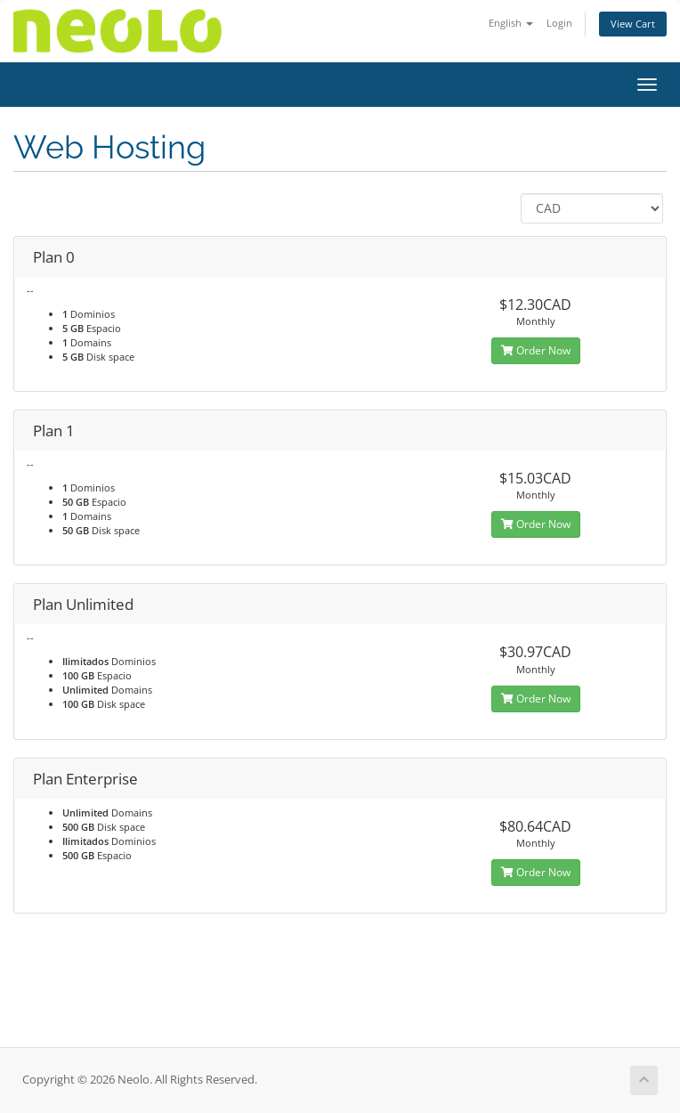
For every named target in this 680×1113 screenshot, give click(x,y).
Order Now (536, 350)
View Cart (633, 23)
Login (559, 22)
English (511, 22)
